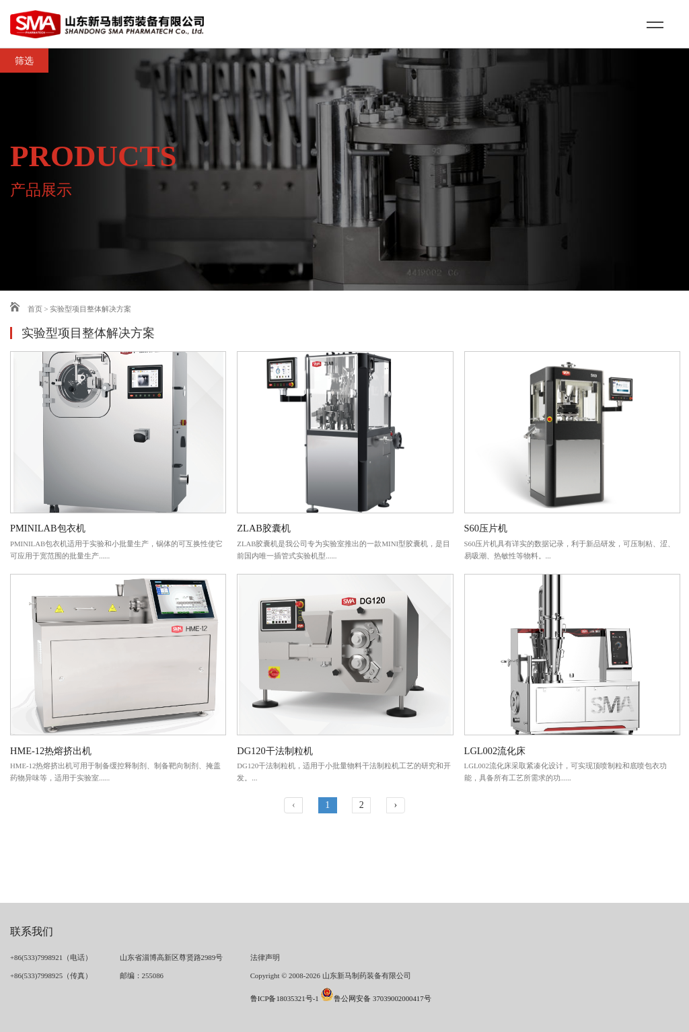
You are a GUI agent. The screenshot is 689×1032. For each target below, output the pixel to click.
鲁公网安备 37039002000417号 (375, 998)
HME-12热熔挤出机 (51, 750)
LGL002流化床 (495, 750)
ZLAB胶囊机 (264, 528)
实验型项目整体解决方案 (90, 309)
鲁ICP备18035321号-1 (284, 998)
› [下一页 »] (395, 805)
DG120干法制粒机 (274, 750)
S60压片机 (485, 528)
